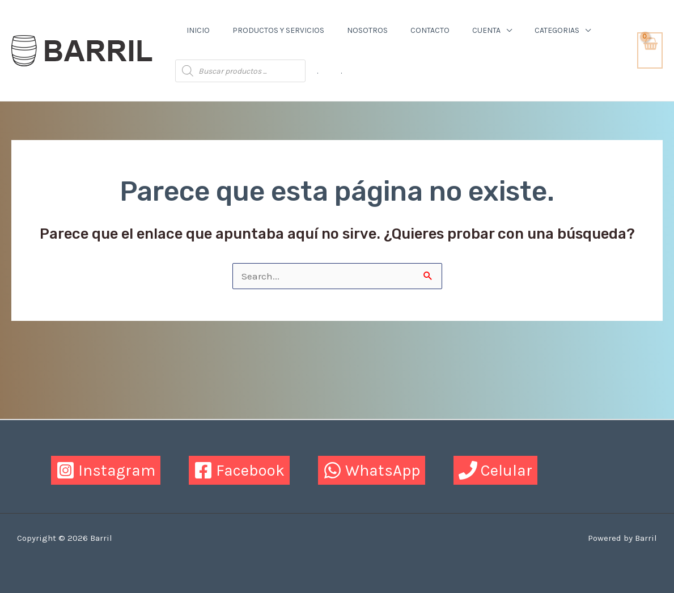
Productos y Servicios (278, 30)
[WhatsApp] (371, 470)
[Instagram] (105, 470)
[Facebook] (239, 470)
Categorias (557, 30)
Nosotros (367, 30)
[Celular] (495, 470)
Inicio (198, 30)
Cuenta (486, 30)
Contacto (430, 30)
